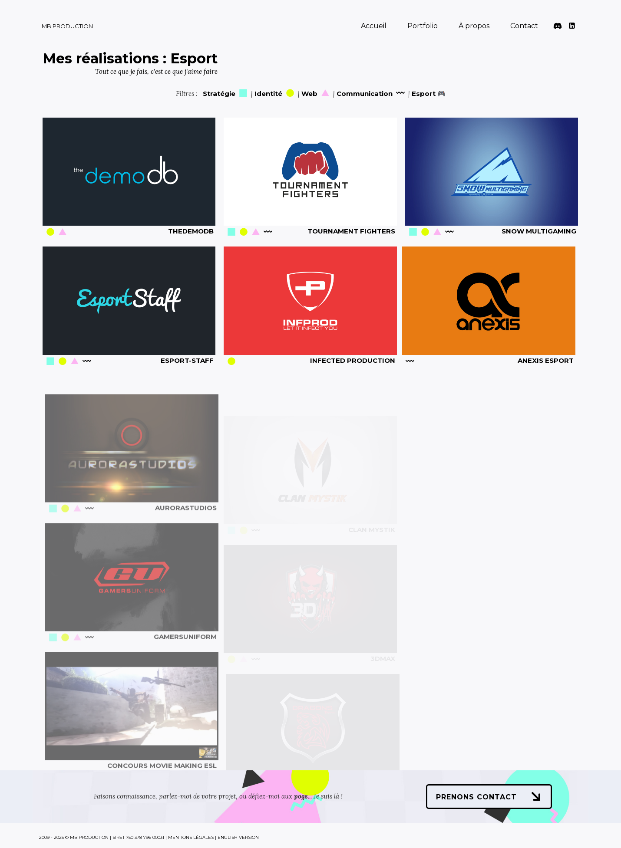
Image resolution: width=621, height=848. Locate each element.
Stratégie (226, 93)
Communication (371, 93)
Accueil (373, 26)
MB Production (67, 26)
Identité (275, 93)
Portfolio (422, 26)
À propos (474, 26)
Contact (524, 26)
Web (316, 93)
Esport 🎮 (429, 93)
